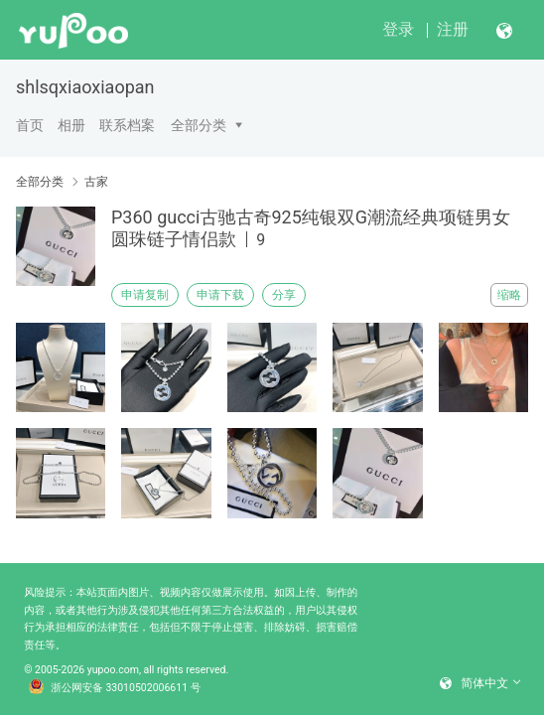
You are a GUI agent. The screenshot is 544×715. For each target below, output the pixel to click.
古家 (96, 182)
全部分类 (198, 125)
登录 (398, 29)
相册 (71, 125)
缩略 (509, 295)
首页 (30, 125)
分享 (284, 295)
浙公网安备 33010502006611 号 (115, 688)
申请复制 (145, 295)
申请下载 (220, 295)
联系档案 (127, 125)
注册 (453, 29)
